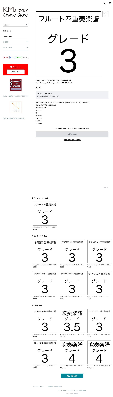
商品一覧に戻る (72, 376)
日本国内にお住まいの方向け (72, 140)
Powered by (72, 393)
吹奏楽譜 (6, 42)
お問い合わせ (7, 31)
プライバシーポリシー (39, 386)
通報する (106, 188)
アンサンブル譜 (7, 48)
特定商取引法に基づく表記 (55, 386)
